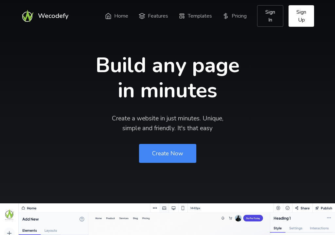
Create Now (167, 153)
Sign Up (301, 16)
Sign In (270, 16)
